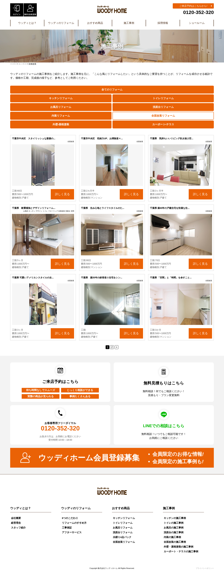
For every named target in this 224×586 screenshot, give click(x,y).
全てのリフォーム (112, 89)
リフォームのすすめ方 (74, 522)
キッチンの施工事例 (175, 518)
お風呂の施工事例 (173, 527)
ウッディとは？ (27, 23)
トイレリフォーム (163, 98)
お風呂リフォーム (60, 107)
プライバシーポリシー (205, 568)
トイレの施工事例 (173, 522)
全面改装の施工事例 (175, 541)
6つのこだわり (70, 518)
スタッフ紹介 (18, 527)
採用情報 (162, 23)
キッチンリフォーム (61, 98)
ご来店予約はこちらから (193, 5)
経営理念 (16, 522)
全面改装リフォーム (163, 115)
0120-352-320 (198, 12)
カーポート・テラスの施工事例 (181, 551)
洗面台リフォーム (163, 107)
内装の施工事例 (172, 537)
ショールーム (197, 23)
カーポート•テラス (163, 124)
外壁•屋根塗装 (61, 124)
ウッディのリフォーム (61, 23)
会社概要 (16, 518)
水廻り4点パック (122, 537)
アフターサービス (72, 532)
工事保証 (67, 527)
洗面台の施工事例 (173, 532)
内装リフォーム (61, 115)
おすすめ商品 (95, 23)
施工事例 (129, 23)
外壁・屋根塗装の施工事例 (178, 546)
